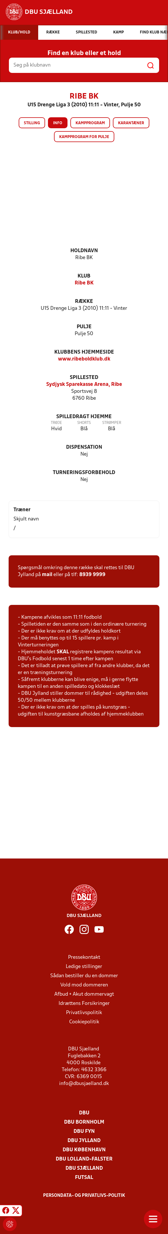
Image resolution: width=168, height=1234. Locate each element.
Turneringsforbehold (84, 472)
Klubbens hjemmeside (84, 352)
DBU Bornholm (84, 1122)
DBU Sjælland (84, 1168)
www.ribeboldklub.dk (84, 359)
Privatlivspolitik (84, 1012)
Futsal (84, 1177)
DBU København (84, 1150)
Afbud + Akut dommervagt (84, 994)
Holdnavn (84, 250)
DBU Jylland (84, 1140)
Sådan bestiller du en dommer (84, 975)
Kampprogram (90, 123)
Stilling (32, 123)
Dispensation (84, 447)
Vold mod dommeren (84, 985)
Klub (84, 276)
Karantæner (131, 123)
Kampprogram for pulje (84, 137)
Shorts (84, 423)
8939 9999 (92, 574)
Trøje (56, 423)
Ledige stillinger (84, 966)
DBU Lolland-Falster (84, 1159)
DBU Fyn (84, 1131)
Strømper (111, 423)
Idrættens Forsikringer (84, 1003)
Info (57, 123)
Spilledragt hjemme (84, 416)
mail (47, 574)
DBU (84, 1113)
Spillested (84, 377)
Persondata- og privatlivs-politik (84, 1196)
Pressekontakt (84, 957)
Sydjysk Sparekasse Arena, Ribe (84, 384)
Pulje (84, 326)
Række (84, 301)
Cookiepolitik (84, 1022)
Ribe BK (84, 283)
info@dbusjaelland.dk (84, 1083)
